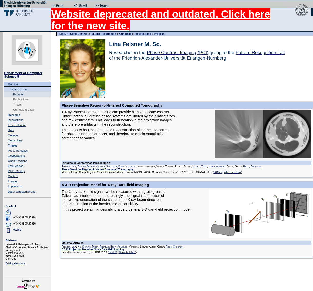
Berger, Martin (85, 166)
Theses (12, 145)
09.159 (17, 229)
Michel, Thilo (199, 166)
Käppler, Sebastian (106, 166)
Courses (13, 135)
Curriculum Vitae (23, 109)
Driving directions (15, 263)
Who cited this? (232, 172)
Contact (13, 176)
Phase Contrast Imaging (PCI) (177, 52)
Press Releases (18, 150)
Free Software (17, 125)
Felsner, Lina (19, 89)
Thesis (17, 104)
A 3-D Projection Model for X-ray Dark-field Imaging (93, 249)
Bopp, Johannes (126, 166)
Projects (18, 94)
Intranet (12, 181)
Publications (20, 99)
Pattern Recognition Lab (260, 52)
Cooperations (16, 155)
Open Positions (17, 160)
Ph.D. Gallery (16, 171)
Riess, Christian (252, 166)
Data (11, 130)
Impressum (15, 186)
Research (14, 114)
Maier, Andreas (217, 166)
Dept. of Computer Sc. (73, 33)
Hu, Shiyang (84, 246)
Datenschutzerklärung (21, 191)
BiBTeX (218, 172)
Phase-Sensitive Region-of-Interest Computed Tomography (97, 169)
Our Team (14, 84)
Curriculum (15, 140)
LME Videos (15, 165)
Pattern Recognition (103, 33)
